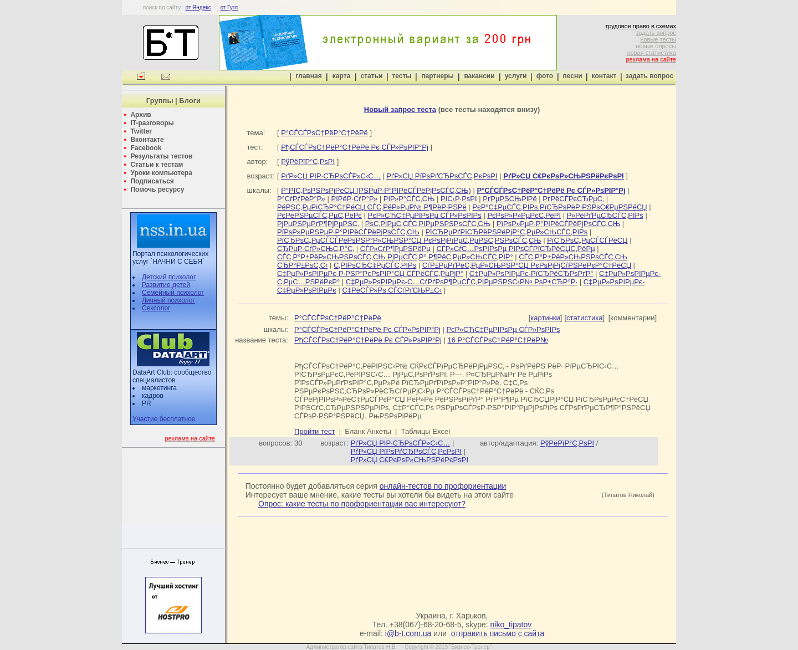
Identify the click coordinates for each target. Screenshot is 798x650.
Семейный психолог (173, 292)
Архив (140, 115)
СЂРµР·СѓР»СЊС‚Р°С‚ (315, 248)
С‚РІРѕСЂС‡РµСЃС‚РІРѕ (375, 265)
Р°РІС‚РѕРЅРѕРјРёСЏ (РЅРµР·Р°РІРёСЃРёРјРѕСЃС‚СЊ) (376, 190)
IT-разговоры (151, 123)
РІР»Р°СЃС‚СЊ (409, 199)
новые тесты (658, 39)
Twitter (140, 131)
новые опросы (656, 46)
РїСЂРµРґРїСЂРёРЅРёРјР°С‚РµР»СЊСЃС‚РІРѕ (506, 232)
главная (308, 76)
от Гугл (229, 7)
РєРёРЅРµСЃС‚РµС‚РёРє (319, 215)
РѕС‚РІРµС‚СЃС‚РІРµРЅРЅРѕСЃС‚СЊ (427, 223)
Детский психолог (169, 277)
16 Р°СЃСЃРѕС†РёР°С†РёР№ (497, 340)
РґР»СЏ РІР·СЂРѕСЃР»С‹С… (331, 176)
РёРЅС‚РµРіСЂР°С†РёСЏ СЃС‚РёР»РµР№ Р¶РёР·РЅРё (372, 207)
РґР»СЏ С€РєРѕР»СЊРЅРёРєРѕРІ (409, 459)
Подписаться (151, 181)
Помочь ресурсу (157, 189)
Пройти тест (314, 431)
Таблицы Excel (426, 431)
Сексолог (156, 308)
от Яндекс (198, 7)
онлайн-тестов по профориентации (443, 486)
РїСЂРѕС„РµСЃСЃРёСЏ (587, 240)
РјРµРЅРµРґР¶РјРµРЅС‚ (318, 223)
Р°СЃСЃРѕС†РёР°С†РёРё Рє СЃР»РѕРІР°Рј (367, 329)
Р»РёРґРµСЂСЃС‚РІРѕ (605, 215)
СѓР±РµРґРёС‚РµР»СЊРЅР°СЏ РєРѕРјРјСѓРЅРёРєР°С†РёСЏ (526, 265)
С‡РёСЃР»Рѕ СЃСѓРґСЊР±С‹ (392, 290)
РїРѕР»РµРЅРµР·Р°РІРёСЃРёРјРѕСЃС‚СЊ (348, 232)
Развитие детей (166, 285)
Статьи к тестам (156, 164)
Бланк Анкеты (368, 431)
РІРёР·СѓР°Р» (354, 199)
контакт (604, 76)
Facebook (145, 148)
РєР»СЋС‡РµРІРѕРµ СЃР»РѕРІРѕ (425, 215)
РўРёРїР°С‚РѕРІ (308, 161)
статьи (372, 76)
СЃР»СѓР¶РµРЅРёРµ (395, 248)
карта (341, 76)
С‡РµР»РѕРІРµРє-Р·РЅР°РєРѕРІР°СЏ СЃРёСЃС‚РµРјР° (370, 273)
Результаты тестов (161, 156)
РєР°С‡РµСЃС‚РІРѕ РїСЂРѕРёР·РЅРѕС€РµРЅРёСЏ (559, 207)
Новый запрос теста (400, 109)
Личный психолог (168, 300)
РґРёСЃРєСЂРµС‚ (573, 199)
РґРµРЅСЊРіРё (510, 199)
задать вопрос (656, 32)
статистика (584, 318)
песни (572, 76)
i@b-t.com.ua (408, 633)
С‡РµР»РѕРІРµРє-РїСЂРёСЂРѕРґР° (531, 273)
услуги (516, 76)
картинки (545, 318)
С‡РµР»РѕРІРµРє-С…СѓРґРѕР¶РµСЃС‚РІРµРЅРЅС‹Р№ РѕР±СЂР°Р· (461, 282)
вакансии (479, 76)
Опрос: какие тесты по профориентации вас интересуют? (362, 503)
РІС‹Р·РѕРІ (459, 199)
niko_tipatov (511, 624)
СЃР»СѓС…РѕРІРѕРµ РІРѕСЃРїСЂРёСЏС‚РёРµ (515, 248)
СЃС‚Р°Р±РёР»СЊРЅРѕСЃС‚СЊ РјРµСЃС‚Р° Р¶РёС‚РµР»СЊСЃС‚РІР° (395, 257)
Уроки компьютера (161, 173)
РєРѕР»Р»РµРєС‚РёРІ (524, 215)
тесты (401, 76)
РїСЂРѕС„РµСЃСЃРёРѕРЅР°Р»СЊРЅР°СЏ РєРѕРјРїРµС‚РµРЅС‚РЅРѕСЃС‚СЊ (409, 240)
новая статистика (651, 52)
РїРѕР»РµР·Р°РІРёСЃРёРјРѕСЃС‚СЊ (558, 223)
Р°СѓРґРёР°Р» (301, 199)
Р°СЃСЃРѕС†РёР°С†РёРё (324, 133)
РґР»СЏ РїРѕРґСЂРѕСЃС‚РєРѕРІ (441, 176)
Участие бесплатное (164, 419)
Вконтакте (146, 140)
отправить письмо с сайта (497, 633)
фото (544, 76)
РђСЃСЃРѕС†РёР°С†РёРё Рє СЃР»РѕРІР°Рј (354, 147)
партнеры (437, 76)
